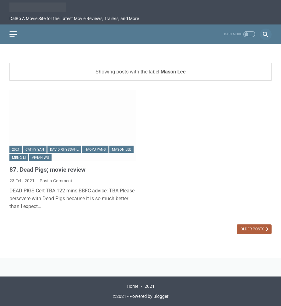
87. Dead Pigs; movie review (47, 169)
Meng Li (19, 158)
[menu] (13, 34)
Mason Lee (121, 150)
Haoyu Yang (95, 150)
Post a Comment (56, 180)
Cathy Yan (34, 150)
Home (132, 286)
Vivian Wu (40, 158)
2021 (15, 150)
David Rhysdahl (64, 150)
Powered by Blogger (148, 296)
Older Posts (252, 229)
